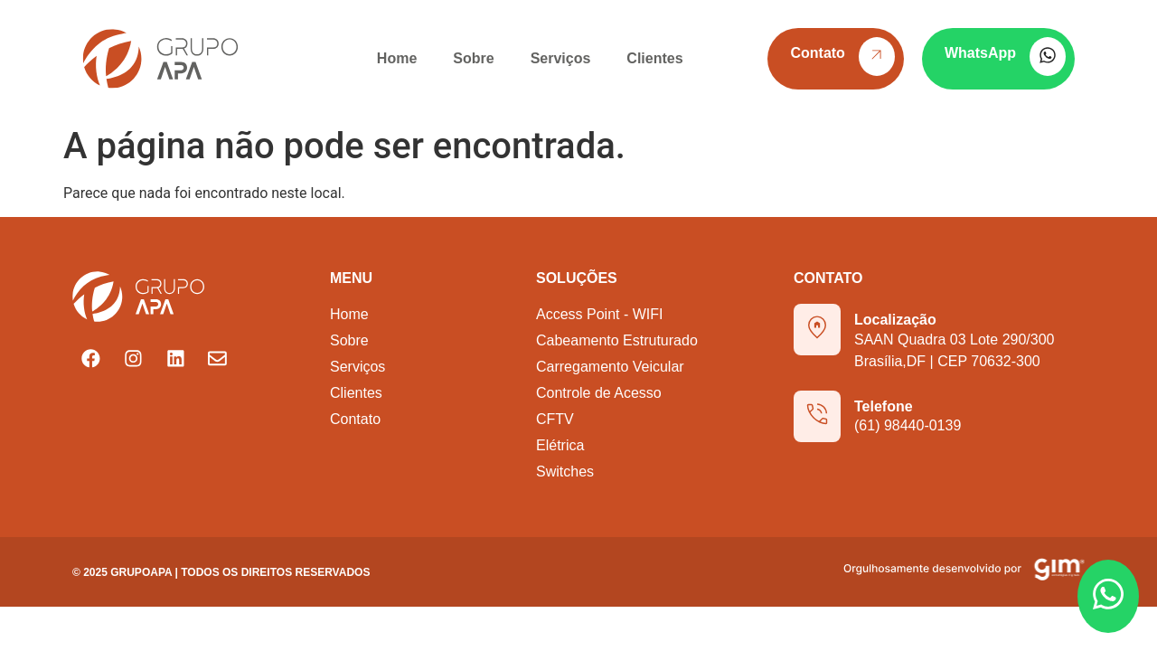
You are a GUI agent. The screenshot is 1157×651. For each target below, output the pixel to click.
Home (397, 58)
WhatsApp (980, 53)
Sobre (473, 58)
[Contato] (877, 56)
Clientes (654, 58)
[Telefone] (817, 416)
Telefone (883, 406)
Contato (817, 53)
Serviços (561, 58)
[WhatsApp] (1048, 56)
